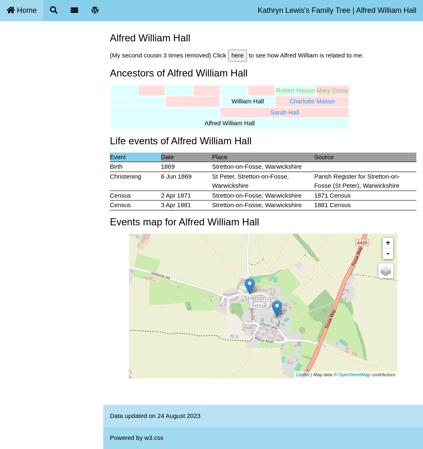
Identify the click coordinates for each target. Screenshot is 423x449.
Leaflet (303, 374)
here (237, 55)
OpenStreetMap (354, 374)
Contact (15, 80)
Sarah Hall (284, 112)
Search (15, 60)
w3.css (153, 437)
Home (22, 10)
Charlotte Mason (312, 101)
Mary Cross (333, 90)
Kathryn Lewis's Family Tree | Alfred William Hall (337, 10)
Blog (11, 99)
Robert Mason (295, 90)
